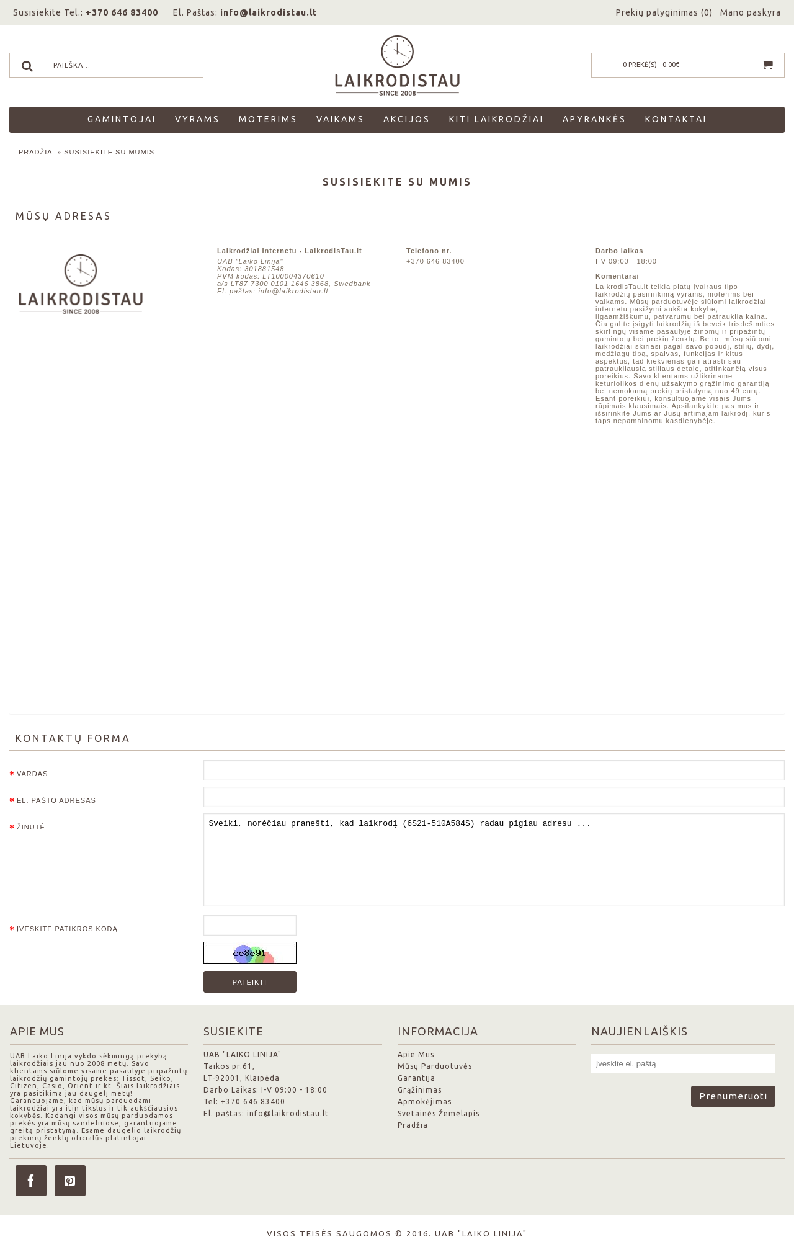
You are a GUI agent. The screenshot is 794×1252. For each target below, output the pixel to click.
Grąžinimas (420, 1090)
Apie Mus (416, 1054)
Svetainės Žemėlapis (439, 1113)
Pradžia (36, 152)
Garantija (416, 1078)
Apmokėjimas (425, 1102)
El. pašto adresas (56, 800)
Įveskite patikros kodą (67, 928)
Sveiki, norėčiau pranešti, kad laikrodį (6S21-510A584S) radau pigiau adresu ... (494, 859)
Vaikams (340, 119)
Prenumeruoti (733, 1096)
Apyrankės (595, 119)
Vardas (32, 773)
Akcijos (406, 119)
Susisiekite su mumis (109, 152)
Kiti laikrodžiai (496, 119)
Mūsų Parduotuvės (435, 1066)
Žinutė (31, 827)
